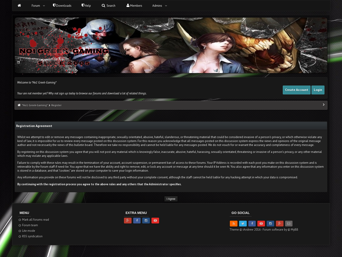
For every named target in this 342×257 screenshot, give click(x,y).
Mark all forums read (33, 220)
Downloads (62, 6)
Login (318, 90)
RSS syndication (30, 236)
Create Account (296, 90)
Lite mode (26, 231)
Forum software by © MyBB (280, 230)
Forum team (28, 225)
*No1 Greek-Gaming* (34, 105)
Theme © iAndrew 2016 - (246, 230)
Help (86, 6)
